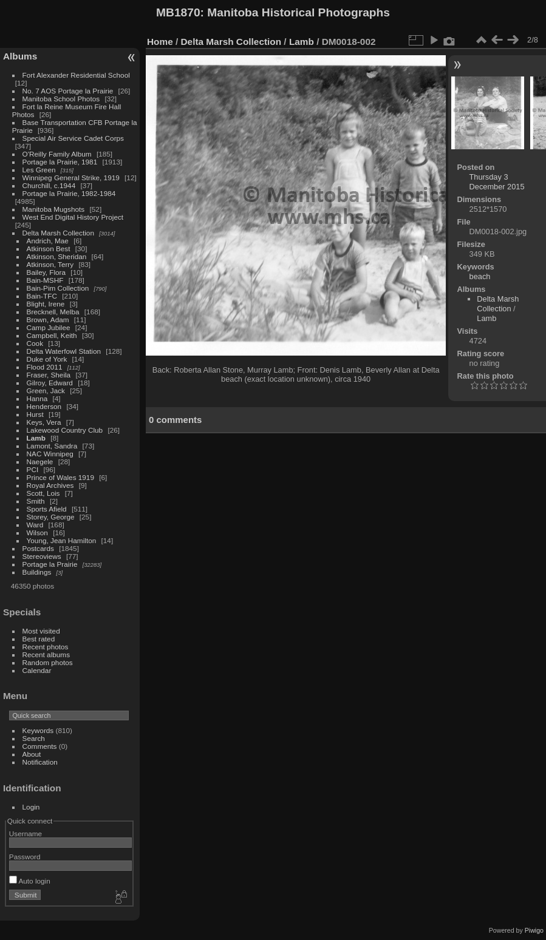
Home (160, 41)
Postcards (38, 548)
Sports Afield (47, 509)
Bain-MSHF (45, 280)
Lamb (36, 438)
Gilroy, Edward (50, 383)
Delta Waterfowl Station (64, 351)
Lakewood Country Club (65, 430)
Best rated (38, 639)
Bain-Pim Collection (58, 288)
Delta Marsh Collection (58, 233)
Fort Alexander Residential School (76, 75)
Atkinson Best (48, 248)
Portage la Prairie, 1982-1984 (69, 193)
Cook (35, 343)
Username (25, 833)
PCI (33, 469)
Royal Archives (50, 485)
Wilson (37, 532)
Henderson (44, 406)
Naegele (40, 461)
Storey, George (51, 517)
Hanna (37, 398)
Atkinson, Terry (50, 264)
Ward (35, 525)
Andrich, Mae (48, 241)
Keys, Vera (44, 422)
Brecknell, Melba (53, 312)
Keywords (38, 730)
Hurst (35, 414)
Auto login (29, 881)
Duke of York (47, 359)
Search (33, 738)
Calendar (37, 670)
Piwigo (534, 930)
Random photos (47, 662)
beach (480, 276)
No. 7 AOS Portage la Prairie (68, 91)
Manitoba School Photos (61, 99)
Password (25, 857)
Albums (20, 56)
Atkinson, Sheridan (57, 256)
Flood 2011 (45, 367)
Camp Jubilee (48, 327)
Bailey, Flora (46, 272)
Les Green (39, 170)
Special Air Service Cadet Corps (73, 138)
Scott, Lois (43, 493)
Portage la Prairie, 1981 (60, 162)
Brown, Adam (48, 319)
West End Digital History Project (73, 217)
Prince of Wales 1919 (60, 477)
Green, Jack (46, 390)
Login (31, 807)
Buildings (37, 572)
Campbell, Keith (52, 335)
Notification (40, 762)
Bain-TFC (42, 296)
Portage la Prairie (50, 564)
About (31, 754)
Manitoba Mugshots (53, 209)
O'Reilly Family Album (57, 154)
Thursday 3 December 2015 (497, 181)
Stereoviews (41, 556)
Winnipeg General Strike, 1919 (71, 177)
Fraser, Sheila (49, 375)
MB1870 (178, 12)
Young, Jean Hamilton (62, 540)
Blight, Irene (46, 304)
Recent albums (46, 654)
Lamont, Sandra (52, 446)
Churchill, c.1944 (49, 185)
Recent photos (45, 647)
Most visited (41, 631)
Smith (36, 501)
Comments (39, 746)
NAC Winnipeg (50, 454)
